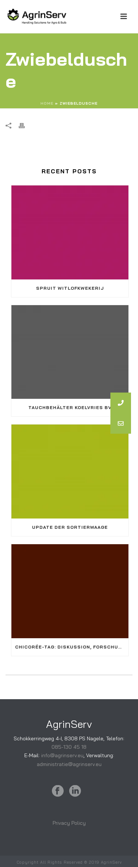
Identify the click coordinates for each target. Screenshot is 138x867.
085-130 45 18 (69, 747)
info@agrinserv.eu (62, 755)
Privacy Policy (69, 823)
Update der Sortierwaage (70, 527)
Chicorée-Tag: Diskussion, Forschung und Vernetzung (71, 647)
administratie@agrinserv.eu (69, 764)
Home (46, 103)
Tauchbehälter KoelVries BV (70, 407)
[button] (120, 423)
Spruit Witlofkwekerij (70, 288)
